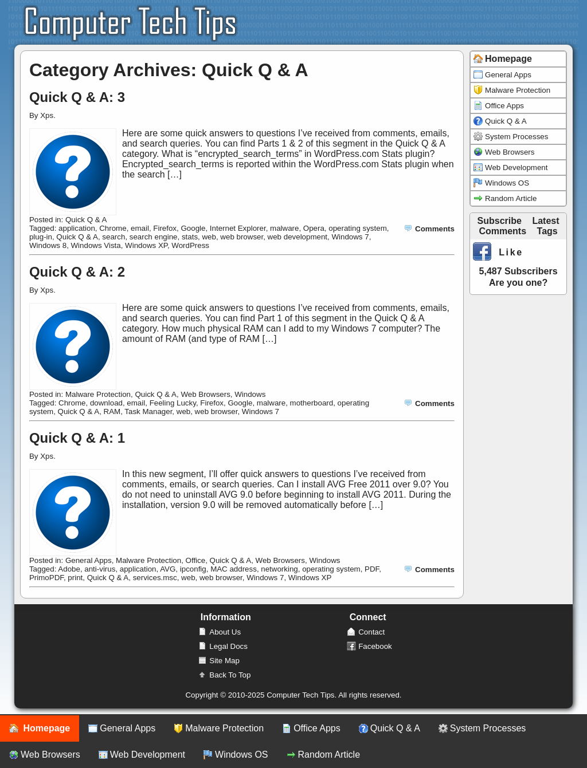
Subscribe (500, 221)
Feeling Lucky (173, 403)
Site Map (219, 660)
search (113, 237)
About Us (219, 632)
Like (498, 252)
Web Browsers (205, 394)
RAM (112, 411)
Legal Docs (223, 646)
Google (193, 228)
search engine (154, 237)
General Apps (88, 560)
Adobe (69, 569)
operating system (357, 228)
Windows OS (501, 183)
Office (196, 560)
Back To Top (224, 675)
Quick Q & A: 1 (77, 438)
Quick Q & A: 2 (77, 271)
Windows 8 (47, 245)
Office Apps (498, 105)
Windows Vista (96, 245)
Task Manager (148, 411)
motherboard (312, 403)
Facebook (369, 646)
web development (297, 237)
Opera (313, 228)
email (140, 228)
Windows (249, 394)
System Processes (510, 136)
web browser (241, 237)
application (76, 228)
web (209, 237)
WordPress (190, 245)
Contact (366, 632)
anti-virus (99, 569)
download (106, 403)
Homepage (39, 728)
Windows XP (146, 245)
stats (190, 237)
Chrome (112, 228)
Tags (547, 231)
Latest (545, 221)
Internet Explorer (238, 228)
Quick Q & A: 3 (77, 97)
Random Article (505, 198)
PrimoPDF (46, 577)
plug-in (40, 237)
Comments (429, 229)
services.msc (155, 577)
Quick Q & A (86, 219)
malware (284, 228)
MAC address (233, 569)
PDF (372, 569)
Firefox (165, 228)
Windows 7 (350, 237)
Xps (46, 115)
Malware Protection (98, 394)
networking (279, 569)
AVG (167, 569)
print (75, 577)
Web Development (510, 167)
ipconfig (193, 569)
